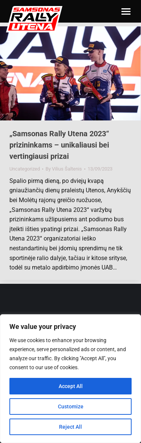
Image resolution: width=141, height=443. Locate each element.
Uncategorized (24, 169)
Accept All (71, 386)
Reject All (70, 427)
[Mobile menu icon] (126, 11)
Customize (70, 406)
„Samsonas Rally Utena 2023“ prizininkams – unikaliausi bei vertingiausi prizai (59, 145)
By (63, 169)
